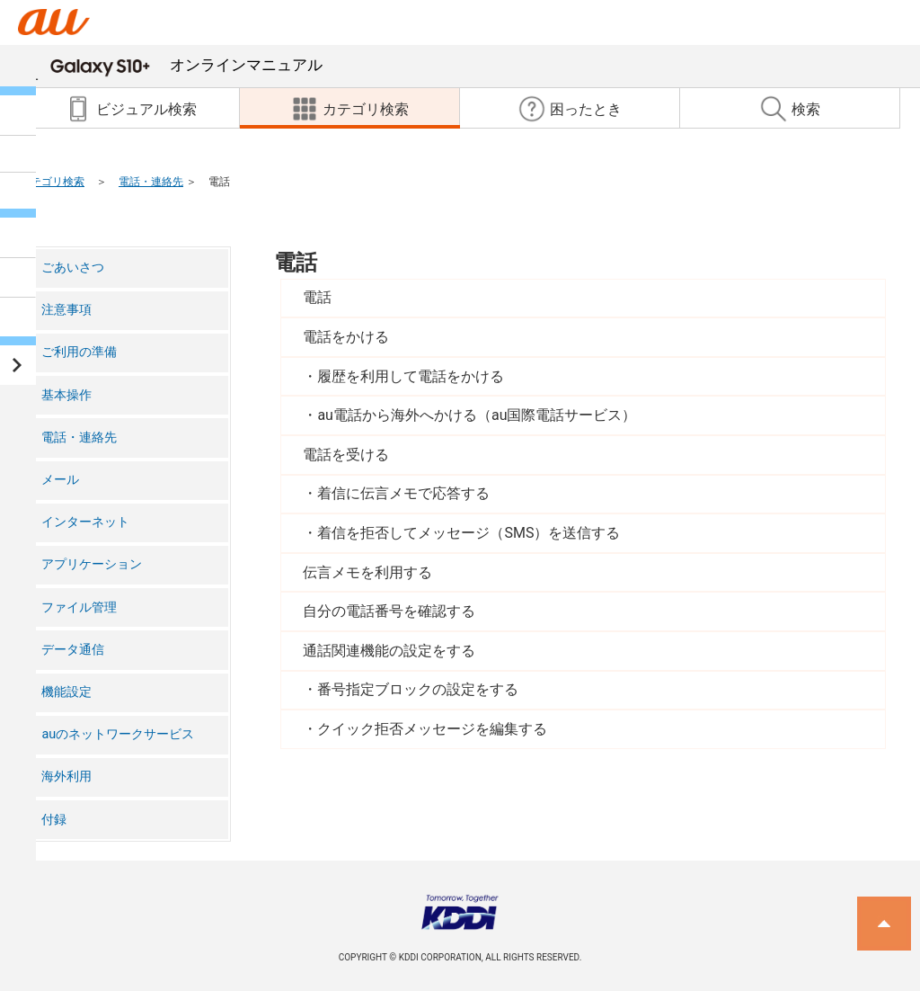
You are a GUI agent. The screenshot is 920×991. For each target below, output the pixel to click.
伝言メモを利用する (367, 572)
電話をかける (346, 336)
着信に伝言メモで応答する (403, 493)
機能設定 (66, 692)
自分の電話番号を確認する (389, 611)
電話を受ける (346, 454)
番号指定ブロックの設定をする (417, 689)
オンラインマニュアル (186, 65)
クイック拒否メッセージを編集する (432, 728)
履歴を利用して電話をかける (410, 376)
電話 (295, 262)
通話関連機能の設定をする (389, 650)
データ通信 (72, 649)
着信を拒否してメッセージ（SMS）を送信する (468, 532)
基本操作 (66, 395)
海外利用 (66, 776)
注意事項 (66, 309)
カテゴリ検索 (52, 181)
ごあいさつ (72, 267)
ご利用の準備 (79, 352)
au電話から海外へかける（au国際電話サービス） (476, 415)
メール (60, 479)
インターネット (85, 522)
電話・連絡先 (151, 181)
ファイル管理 (79, 607)
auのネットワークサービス (117, 734)
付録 (53, 819)
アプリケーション (91, 564)
